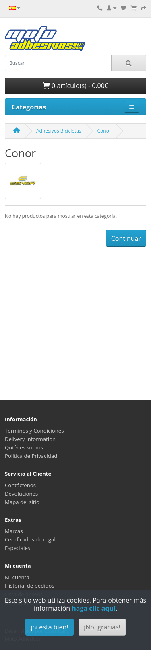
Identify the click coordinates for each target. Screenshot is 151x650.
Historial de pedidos (29, 585)
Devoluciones (21, 493)
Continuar (126, 238)
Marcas (14, 531)
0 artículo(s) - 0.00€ (75, 85)
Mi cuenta (17, 577)
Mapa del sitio (22, 502)
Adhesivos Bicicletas (58, 130)
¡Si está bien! (49, 627)
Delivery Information (30, 439)
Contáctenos (20, 485)
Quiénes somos (24, 447)
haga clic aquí (94, 608)
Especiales (17, 548)
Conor (104, 130)
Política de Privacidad (31, 455)
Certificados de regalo (32, 539)
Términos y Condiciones (34, 430)
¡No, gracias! (102, 627)
